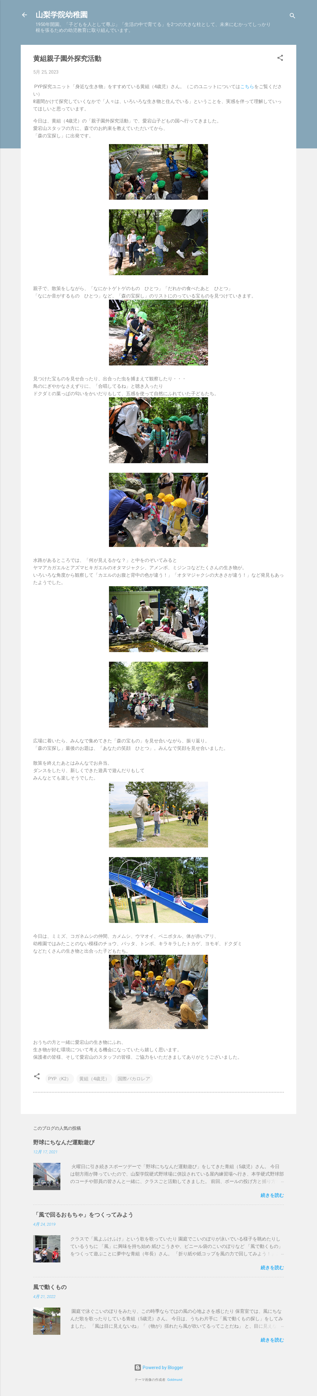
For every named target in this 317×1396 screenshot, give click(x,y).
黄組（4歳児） (94, 1079)
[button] (280, 59)
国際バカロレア (134, 1079)
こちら (247, 86)
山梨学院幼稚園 (62, 15)
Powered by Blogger (158, 1367)
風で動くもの (50, 1287)
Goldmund (174, 1380)
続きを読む (272, 1195)
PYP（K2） (59, 1079)
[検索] (292, 16)
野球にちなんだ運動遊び (63, 1142)
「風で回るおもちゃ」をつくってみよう (83, 1214)
